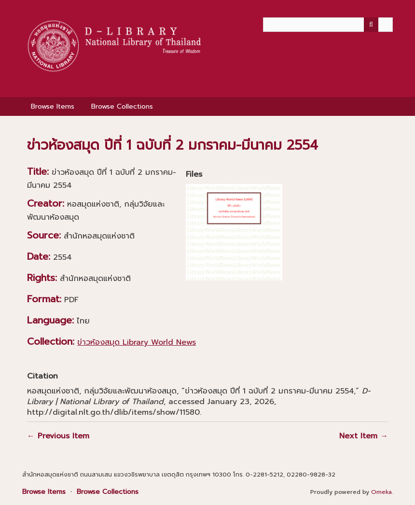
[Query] (328, 24)
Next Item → (363, 436)
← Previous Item (58, 436)
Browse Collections (122, 106)
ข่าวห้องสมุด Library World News (136, 342)
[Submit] (371, 24)
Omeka (381, 492)
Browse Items (52, 106)
